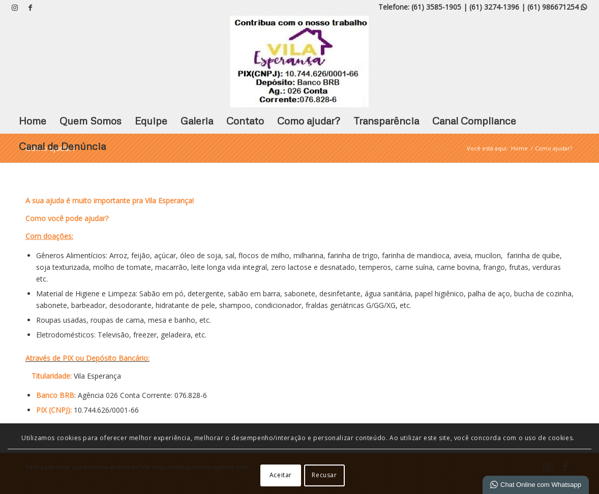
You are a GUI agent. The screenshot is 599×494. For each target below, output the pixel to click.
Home (32, 120)
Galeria (197, 120)
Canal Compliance (474, 120)
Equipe (151, 120)
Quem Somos (90, 120)
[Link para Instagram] (15, 7)
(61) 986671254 (557, 7)
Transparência (386, 120)
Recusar (324, 475)
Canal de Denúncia (62, 146)
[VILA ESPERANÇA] (299, 61)
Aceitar (280, 475)
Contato (245, 120)
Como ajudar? (308, 120)
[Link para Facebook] (30, 7)
